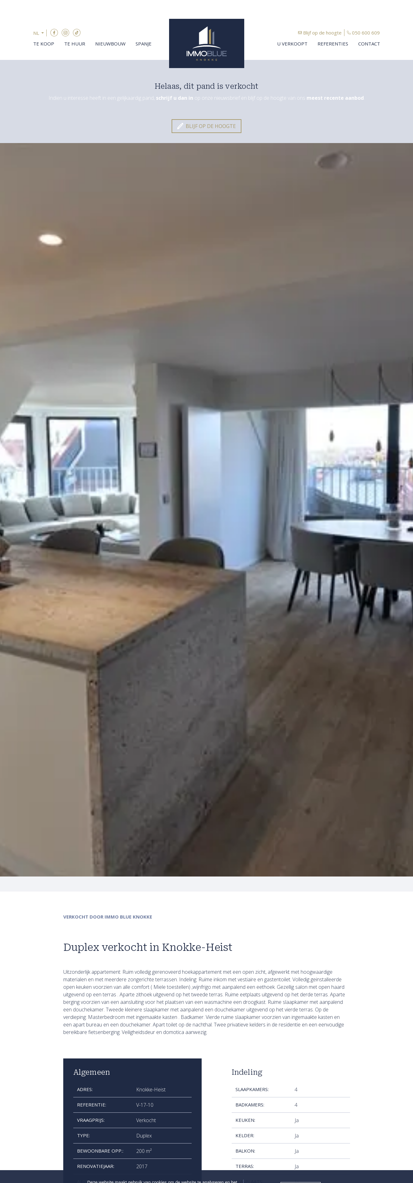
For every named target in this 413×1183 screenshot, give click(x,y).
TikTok (76, 32)
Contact (369, 43)
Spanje (144, 43)
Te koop (43, 43)
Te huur (74, 43)
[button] (40, 33)
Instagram (65, 32)
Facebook (54, 32)
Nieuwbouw (110, 43)
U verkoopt (292, 43)
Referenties (332, 43)
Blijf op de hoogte (322, 32)
